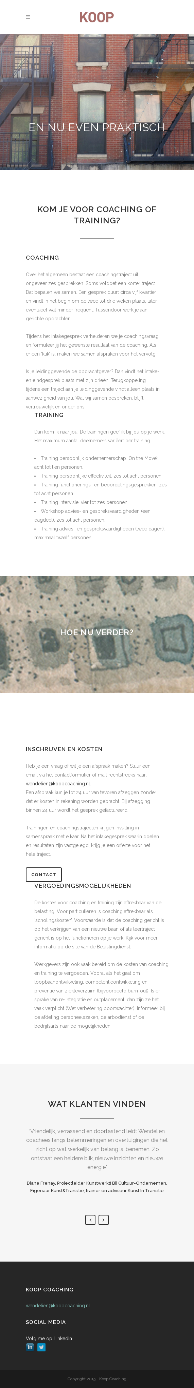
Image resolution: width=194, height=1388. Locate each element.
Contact (43, 874)
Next (104, 1220)
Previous (90, 1220)
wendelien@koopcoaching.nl (58, 1305)
